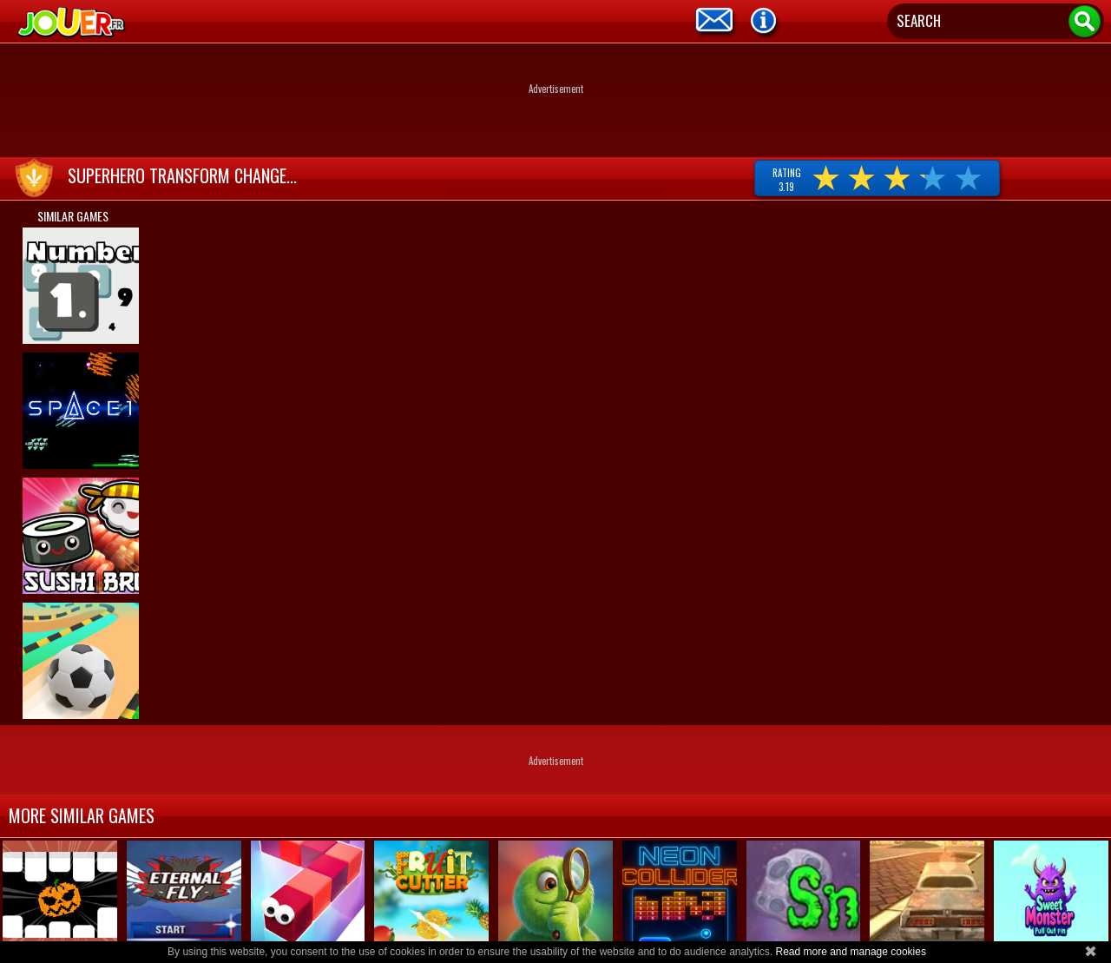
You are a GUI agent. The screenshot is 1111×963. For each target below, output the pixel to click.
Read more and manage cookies (850, 952)
